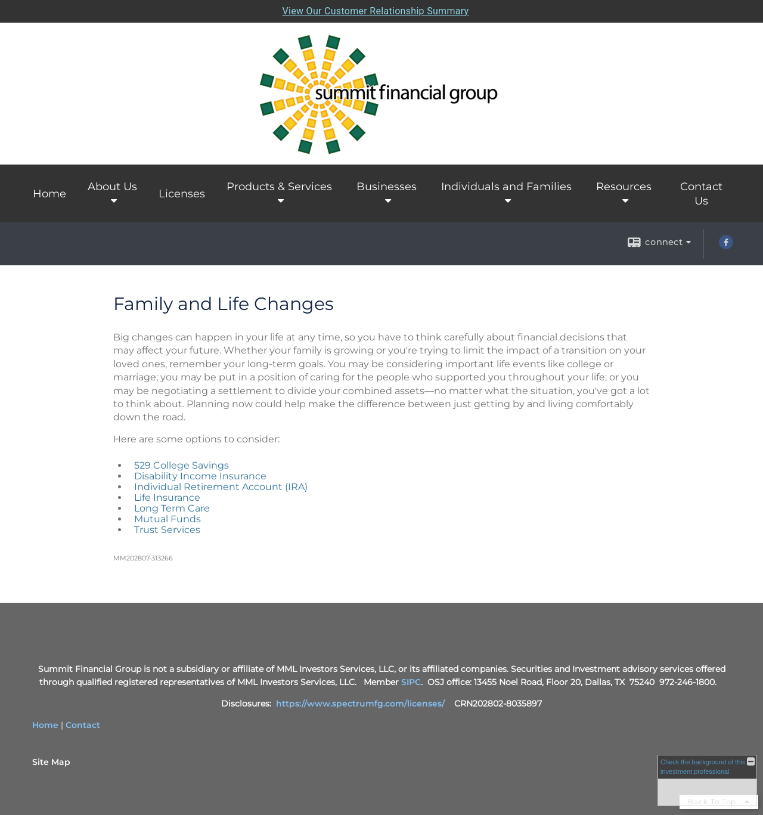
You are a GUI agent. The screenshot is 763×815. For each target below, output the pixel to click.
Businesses (386, 186)
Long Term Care (172, 508)
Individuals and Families (506, 186)
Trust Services (167, 529)
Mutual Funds (167, 519)
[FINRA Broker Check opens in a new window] (707, 780)
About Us (112, 186)
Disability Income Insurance (200, 476)
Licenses (182, 193)
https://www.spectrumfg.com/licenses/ (360, 703)
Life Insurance (167, 497)
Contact (83, 725)
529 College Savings (181, 465)
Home (49, 193)
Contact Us (701, 193)
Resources (624, 186)
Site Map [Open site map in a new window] (51, 762)
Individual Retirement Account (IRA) (221, 486)
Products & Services (279, 186)
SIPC (411, 682)
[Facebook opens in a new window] (726, 246)
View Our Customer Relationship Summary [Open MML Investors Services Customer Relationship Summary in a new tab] (376, 11)
